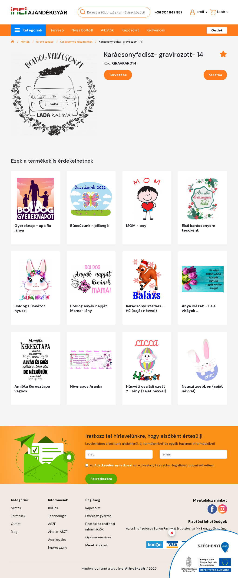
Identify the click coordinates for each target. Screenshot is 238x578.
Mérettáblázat (96, 545)
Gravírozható (45, 42)
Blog (14, 532)
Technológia (57, 516)
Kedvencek (156, 30)
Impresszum (57, 547)
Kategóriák (32, 30)
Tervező (57, 30)
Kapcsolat (130, 30)
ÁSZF (52, 524)
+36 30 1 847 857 (168, 12)
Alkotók (107, 30)
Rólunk (53, 508)
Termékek (18, 516)
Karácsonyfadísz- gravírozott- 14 (120, 42)
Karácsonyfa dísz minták (76, 42)
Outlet (216, 30)
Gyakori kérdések (98, 537)
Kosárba (215, 75)
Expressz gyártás (98, 516)
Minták (25, 42)
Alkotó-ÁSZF (57, 532)
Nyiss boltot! (82, 30)
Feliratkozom (101, 479)
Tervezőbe (118, 75)
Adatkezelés (57, 539)
